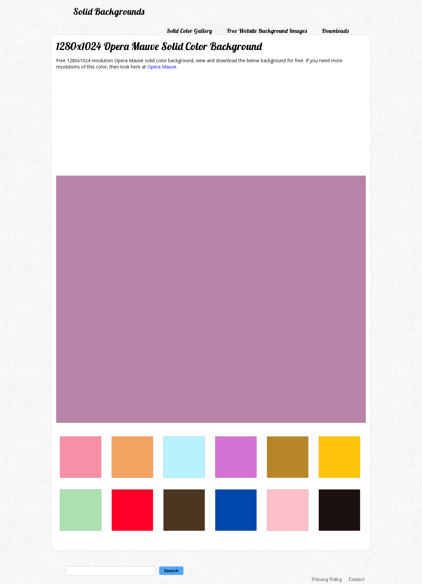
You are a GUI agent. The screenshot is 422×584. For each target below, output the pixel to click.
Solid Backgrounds (108, 11)
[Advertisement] (211, 124)
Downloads (335, 31)
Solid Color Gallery (189, 31)
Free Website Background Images (267, 31)
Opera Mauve (161, 67)
